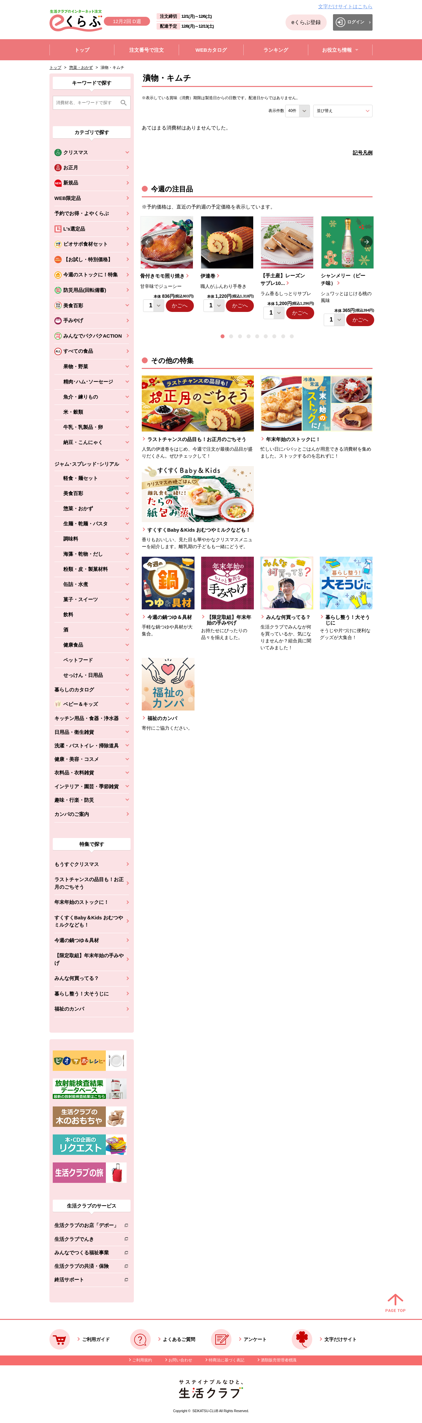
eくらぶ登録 (306, 22)
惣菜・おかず (81, 67)
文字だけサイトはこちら (345, 6)
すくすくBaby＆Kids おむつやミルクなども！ (88, 921)
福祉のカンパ (69, 1009)
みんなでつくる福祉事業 (86, 1254)
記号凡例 (363, 152)
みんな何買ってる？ (76, 978)
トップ (55, 67)
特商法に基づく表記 (226, 1360)
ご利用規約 (142, 1360)
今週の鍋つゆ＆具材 (76, 940)
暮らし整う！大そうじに (81, 993)
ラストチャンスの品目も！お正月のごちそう (89, 883)
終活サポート (86, 1281)
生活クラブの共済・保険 (86, 1267)
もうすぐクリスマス (76, 864)
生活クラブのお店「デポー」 (86, 1226)
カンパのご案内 (71, 814)
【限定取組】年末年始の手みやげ (89, 959)
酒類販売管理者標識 (278, 1360)
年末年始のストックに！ (81, 902)
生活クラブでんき (86, 1240)
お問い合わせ (180, 1360)
